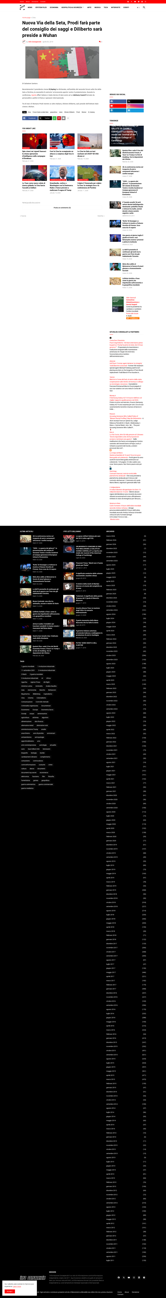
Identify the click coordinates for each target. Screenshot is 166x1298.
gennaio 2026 (126, 544)
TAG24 (112, 377)
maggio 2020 (126, 824)
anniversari (51, 733)
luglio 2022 (126, 717)
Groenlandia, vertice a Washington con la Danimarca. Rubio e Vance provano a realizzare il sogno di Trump (61, 186)
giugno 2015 (126, 1067)
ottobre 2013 (126, 1149)
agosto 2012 (126, 1207)
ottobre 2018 (126, 902)
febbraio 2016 (126, 1034)
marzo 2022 (126, 734)
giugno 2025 (126, 573)
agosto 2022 (126, 713)
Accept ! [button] (10, 1291)
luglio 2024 (126, 618)
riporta (34, 95)
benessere (46, 749)
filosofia (51, 776)
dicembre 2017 (126, 944)
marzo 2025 (126, 585)
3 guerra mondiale (36, 674)
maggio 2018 (126, 923)
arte (38, 741)
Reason (112, 414)
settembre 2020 (126, 808)
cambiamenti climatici (29, 757)
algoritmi (45, 717)
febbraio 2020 (126, 836)
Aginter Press (35, 682)
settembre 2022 (126, 709)
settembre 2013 (126, 1153)
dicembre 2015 (126, 1042)
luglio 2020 (126, 816)
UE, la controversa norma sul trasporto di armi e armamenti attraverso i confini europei (132, 170)
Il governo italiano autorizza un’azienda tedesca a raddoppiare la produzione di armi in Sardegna (89, 633)
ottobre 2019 (126, 853)
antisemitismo (26, 737)
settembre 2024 (126, 610)
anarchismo (25, 733)
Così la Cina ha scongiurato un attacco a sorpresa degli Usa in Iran (62, 153)
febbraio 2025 (126, 590)
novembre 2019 (126, 849)
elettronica (25, 776)
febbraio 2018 (126, 935)
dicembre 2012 (126, 1190)
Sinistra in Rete (115, 503)
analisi (43, 729)
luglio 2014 (126, 1112)
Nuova (23, 216)
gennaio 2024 (126, 643)
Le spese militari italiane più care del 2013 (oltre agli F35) (88, 537)
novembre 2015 (126, 1046)
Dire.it (112, 432)
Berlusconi (52, 690)
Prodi (78, 112)
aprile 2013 (126, 1174)
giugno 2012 (126, 1215)
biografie (24, 753)
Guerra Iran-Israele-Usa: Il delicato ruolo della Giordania (45, 637)
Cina (34, 18)
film (43, 776)
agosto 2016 (126, 1009)
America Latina (26, 686)
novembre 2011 (126, 1244)
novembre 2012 (126, 1195)
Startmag (113, 471)
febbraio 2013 (126, 1182)
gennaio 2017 (126, 989)
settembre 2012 (126, 1203)
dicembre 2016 (126, 993)
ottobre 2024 (126, 606)
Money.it (113, 396)
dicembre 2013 (126, 1141)
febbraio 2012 (126, 1232)
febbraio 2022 (126, 738)
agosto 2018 (126, 911)
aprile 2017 (126, 976)
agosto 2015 (126, 1059)
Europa (35, 710)
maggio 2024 (126, 627)
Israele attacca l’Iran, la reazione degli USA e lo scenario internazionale (88, 610)
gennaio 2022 (126, 742)
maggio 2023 (126, 676)
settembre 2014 (126, 1104)
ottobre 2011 (126, 1248)
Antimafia (39, 686)
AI (42, 678)
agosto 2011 (126, 1256)
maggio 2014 (126, 1120)
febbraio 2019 (126, 886)
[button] (138, 7)
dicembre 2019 (126, 845)
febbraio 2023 (126, 688)
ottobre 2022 (126, 705)
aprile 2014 (126, 1125)
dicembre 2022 (126, 697)
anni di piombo (38, 733)
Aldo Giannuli (131, 298)
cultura (23, 769)
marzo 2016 (126, 1030)
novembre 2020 (126, 799)
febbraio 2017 (126, 985)
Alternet (112, 361)
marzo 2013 (126, 1178)
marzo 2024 (126, 635)
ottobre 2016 (126, 1001)
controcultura (38, 761)
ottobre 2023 (126, 655)
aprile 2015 (126, 1075)
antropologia (39, 737)
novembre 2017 (126, 948)
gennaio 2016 (126, 1038)
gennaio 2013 (126, 1186)
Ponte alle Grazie (132, 313)
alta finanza (39, 721)
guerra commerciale (46, 784)
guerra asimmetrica (28, 784)
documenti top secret (28, 772)
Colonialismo (41, 698)
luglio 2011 (126, 1260)
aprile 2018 (126, 927)
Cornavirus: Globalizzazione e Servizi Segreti (132, 302)
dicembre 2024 (126, 598)
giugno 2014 (126, 1116)
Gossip (23, 714)
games (35, 780)
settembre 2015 (126, 1055)
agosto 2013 (126, 1157)
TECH (106, 7)
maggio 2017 (126, 972)
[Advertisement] (127, 51)
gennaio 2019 (126, 890)
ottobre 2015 (126, 1051)
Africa (48, 678)
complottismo (45, 757)
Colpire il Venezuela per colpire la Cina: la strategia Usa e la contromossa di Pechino (89, 185)
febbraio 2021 (126, 787)
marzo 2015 (126, 1079)
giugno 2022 (126, 721)
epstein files (41, 7)
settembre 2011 (126, 1252)
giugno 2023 (126, 672)
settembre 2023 (126, 660)
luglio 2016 (126, 1013)
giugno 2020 (126, 820)
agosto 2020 (126, 812)
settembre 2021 (126, 758)
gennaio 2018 (126, 939)
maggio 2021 (126, 775)
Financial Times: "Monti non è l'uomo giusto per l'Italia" (89, 564)
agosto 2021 (126, 762)
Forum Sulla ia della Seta (40, 112)
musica (98, 7)
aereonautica (42, 714)
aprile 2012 (126, 1223)
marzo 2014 (126, 1129)
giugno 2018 (126, 919)
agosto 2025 (126, 565)
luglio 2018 (126, 915)
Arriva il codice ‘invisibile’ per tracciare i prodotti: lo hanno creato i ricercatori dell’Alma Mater (46, 626)
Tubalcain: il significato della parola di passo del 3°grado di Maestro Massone (89, 598)
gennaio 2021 (126, 791)
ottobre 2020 (126, 804)
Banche (42, 690)
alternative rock (42, 725)
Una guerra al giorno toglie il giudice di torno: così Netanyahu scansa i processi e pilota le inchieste (132, 238)
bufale (42, 753)
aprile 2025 (126, 581)
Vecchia (100, 216)
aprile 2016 (126, 1026)
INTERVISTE (115, 7)
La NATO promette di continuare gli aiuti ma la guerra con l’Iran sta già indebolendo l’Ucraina (131, 253)
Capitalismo (48, 694)
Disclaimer (35, 2)
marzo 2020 (126, 832)
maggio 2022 (126, 725)
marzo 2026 (126, 536)
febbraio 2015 (126, 1083)
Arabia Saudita (51, 686)
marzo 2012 (126, 1228)
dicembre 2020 (126, 795)
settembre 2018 (126, 906)
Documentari (46, 706)
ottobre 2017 (126, 952)
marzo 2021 (126, 783)
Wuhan (84, 112)
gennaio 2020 (126, 841)
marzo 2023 (126, 684)
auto (23, 749)
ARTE (89, 7)
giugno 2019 (126, 869)
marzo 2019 (126, 882)
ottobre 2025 (126, 557)
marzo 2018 (126, 931)
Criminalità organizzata (29, 706)
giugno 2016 (126, 1018)
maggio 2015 (126, 1071)
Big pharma (25, 694)
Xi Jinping (91, 112)
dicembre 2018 (126, 894)
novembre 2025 (126, 552)
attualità (53, 745)
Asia (22, 690)
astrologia (43, 745)
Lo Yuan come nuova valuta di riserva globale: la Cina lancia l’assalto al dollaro (33, 185)
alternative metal (27, 725)
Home (22, 2)
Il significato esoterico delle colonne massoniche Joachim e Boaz (89, 575)
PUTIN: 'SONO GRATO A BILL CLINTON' (86, 644)
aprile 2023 (126, 680)
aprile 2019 (126, 878)
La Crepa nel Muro (116, 453)
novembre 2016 (126, 997)
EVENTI (126, 7)
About (28, 2)
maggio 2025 (126, 577)
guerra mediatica (27, 788)
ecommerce (44, 772)
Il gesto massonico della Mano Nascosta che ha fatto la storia (87, 621)
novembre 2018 (126, 898)
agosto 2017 (126, 960)
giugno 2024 (126, 622)
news (60, 112)
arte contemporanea (28, 745)
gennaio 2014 (126, 1137)
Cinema (30, 698)
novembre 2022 (126, 701)
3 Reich (24, 674)
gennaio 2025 (126, 594)
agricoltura (25, 717)
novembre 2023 (126, 651)
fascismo (35, 776)
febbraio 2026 (126, 540)
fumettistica (25, 780)
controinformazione (28, 765)
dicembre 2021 (126, 746)
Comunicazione (26, 702)
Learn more (17, 1286)
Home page (26, 18)
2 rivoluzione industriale (46, 670)
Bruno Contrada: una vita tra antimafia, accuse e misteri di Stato (46, 602)
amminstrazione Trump (29, 729)
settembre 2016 (126, 1005)
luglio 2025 (126, 569)
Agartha (24, 682)
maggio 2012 (126, 1219)
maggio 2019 (126, 873)
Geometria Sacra (47, 710)
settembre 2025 (126, 561)
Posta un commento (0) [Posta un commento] (62, 208)
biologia (34, 753)
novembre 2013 (126, 1145)
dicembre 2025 (126, 548)
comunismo (25, 761)
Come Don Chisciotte (117, 340)
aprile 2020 (126, 828)
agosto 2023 (126, 664)
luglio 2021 (126, 767)
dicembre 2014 (126, 1092)
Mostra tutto (114, 519)
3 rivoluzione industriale (29, 678)
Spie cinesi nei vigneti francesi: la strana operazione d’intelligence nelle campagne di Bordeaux (34, 154)
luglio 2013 (126, 1162)
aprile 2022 (126, 729)
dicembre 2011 (126, 1240)
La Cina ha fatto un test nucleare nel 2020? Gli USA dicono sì (88, 153)
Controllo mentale (42, 702)
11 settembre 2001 (28, 670)
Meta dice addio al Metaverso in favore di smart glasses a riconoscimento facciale (132, 267)
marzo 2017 (126, 981)
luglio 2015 (126, 1063)
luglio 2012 (126, 1211)
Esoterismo (25, 710)
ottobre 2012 (126, 1199)
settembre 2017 (126, 956)
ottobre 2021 (126, 754)
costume (42, 765)
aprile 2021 (126, 779)
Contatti (42, 2)
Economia (54, 7)
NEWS (30, 7)
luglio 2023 (126, 668)
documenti (41, 769)
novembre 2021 (126, 750)
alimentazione (26, 721)
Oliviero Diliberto (69, 112)
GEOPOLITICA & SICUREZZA (71, 7)
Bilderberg (36, 694)
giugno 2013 (126, 1166)
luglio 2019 (126, 865)
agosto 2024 (126, 614)
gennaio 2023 (126, 692)
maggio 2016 (126, 1022)
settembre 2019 (126, 857)
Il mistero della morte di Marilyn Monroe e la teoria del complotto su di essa (89, 586)
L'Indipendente (115, 487)
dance (32, 769)
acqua (32, 714)
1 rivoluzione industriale (46, 666)
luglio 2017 (126, 964)
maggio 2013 (126, 1170)
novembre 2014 (126, 1096)
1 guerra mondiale (27, 666)
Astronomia (32, 690)
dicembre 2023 (126, 647)
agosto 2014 (126, 1108)
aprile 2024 (126, 631)
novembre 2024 (126, 602)
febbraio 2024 (126, 639)
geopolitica (53, 112)
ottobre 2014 (126, 1100)
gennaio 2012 (126, 1236)
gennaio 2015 (126, 1088)
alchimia (36, 717)
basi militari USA (34, 749)
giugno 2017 (126, 968)
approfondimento (27, 741)
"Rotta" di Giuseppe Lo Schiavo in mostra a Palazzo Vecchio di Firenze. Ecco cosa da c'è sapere (132, 224)
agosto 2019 (126, 861)
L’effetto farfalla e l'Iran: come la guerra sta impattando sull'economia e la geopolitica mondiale (132, 282)
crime (50, 765)
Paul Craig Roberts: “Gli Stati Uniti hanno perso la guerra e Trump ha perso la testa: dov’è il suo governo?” (126, 345)
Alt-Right (46, 682)
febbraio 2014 (126, 1133)
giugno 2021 (126, 771)
